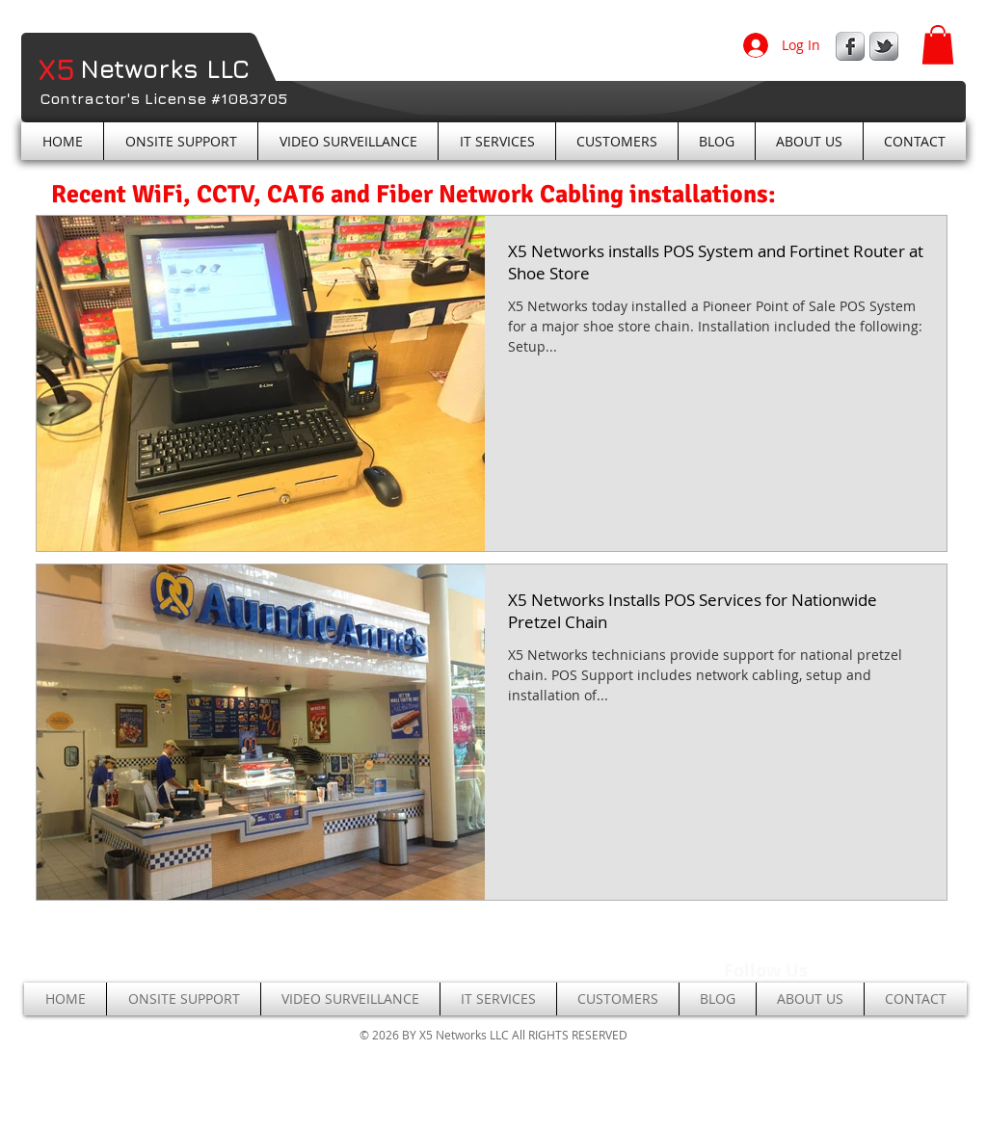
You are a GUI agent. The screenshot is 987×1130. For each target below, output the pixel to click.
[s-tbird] (883, 46)
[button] (937, 45)
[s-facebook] (850, 46)
